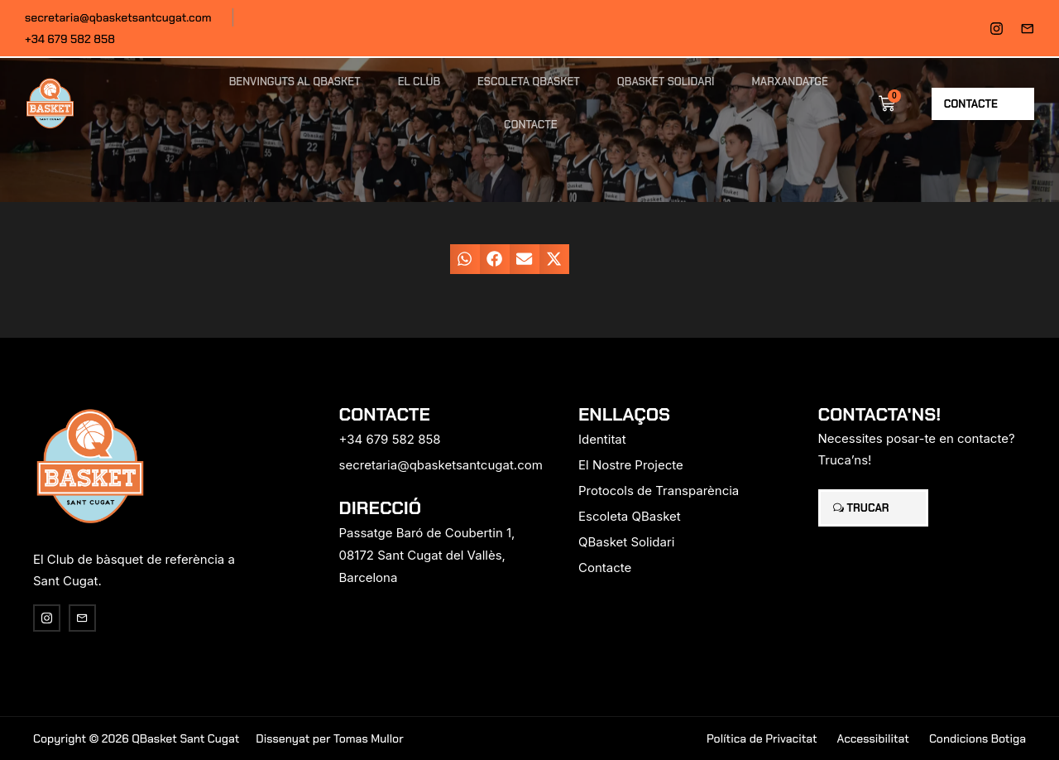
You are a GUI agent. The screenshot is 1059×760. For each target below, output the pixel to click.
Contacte (530, 125)
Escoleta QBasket (528, 82)
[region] (215, 630)
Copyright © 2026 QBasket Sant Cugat (136, 738)
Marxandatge (790, 82)
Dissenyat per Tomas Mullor (329, 738)
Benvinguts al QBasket (295, 82)
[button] (465, 259)
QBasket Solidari (666, 82)
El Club (419, 82)
